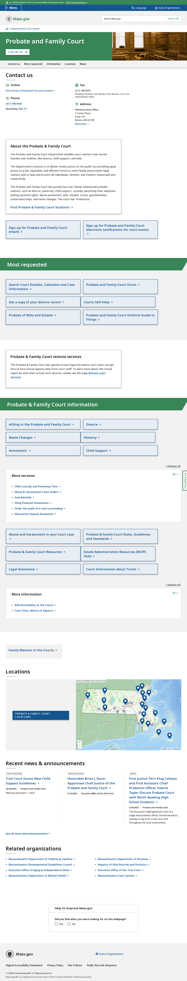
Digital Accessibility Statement (24, 942)
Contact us (14, 64)
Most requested (33, 64)
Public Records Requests (102, 942)
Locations (70, 64)
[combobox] (141, 18)
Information (53, 64)
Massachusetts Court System (25, 29)
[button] (164, 698)
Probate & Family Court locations (32, 692)
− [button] (80, 723)
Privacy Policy (55, 942)
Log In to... (16, 52)
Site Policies (75, 942)
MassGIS (177, 726)
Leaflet (164, 726)
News (83, 64)
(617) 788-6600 (14, 103)
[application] (128, 691)
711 (25, 108)
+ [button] (80, 719)
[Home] (7, 29)
